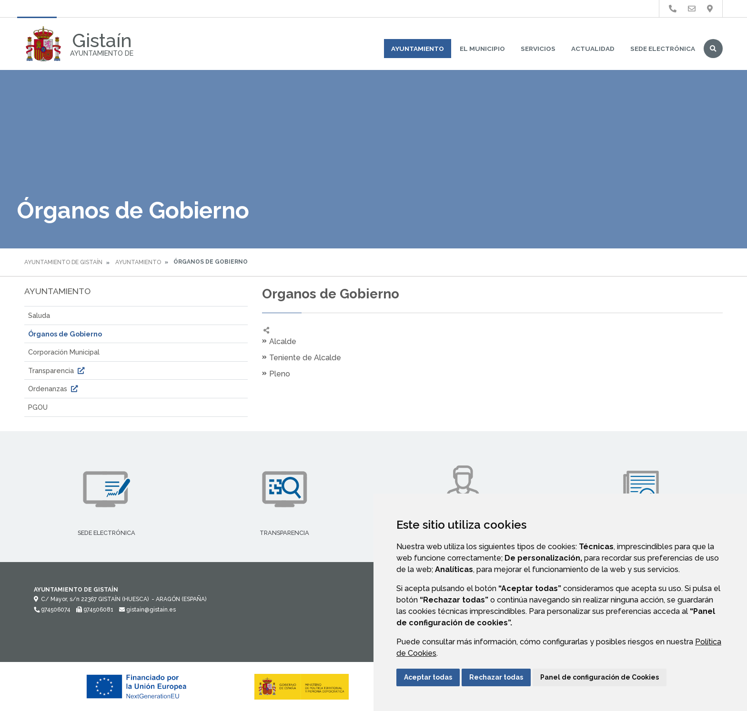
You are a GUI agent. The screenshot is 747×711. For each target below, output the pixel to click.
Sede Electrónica (662, 48)
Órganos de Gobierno (65, 334)
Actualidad (593, 48)
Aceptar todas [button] (428, 677)
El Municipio (482, 48)
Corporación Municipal (64, 352)
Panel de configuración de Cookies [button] (599, 677)
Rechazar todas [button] (496, 677)
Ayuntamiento (417, 48)
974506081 (94, 609)
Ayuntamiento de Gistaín (63, 262)
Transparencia (57, 370)
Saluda (39, 315)
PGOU (38, 407)
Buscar (713, 48)
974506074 (52, 609)
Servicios (538, 48)
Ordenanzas (54, 389)
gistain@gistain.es (147, 609)
